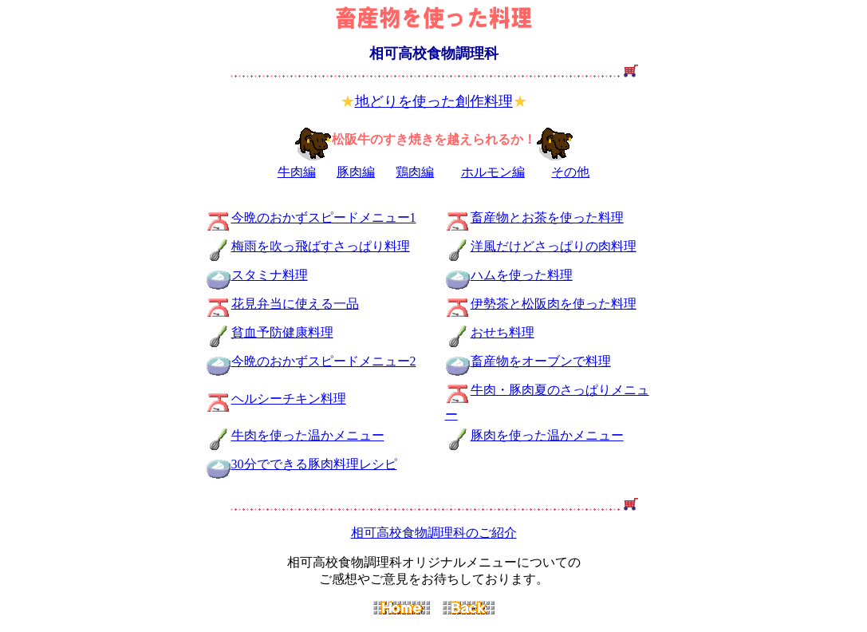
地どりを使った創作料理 (434, 101)
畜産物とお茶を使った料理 (547, 217)
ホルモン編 (493, 172)
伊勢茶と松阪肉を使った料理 (553, 303)
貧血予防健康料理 (282, 332)
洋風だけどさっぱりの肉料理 (553, 246)
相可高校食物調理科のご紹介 (434, 532)
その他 (570, 172)
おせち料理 (502, 332)
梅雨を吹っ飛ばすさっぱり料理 (320, 246)
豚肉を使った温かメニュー (547, 435)
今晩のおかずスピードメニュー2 (323, 361)
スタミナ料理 (269, 275)
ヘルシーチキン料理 (288, 398)
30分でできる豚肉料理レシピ (301, 464)
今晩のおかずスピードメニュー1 (323, 217)
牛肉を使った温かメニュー (307, 435)
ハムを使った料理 (522, 275)
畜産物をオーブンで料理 (541, 361)
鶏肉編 (415, 172)
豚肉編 (356, 172)
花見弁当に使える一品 (295, 303)
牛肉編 (297, 172)
